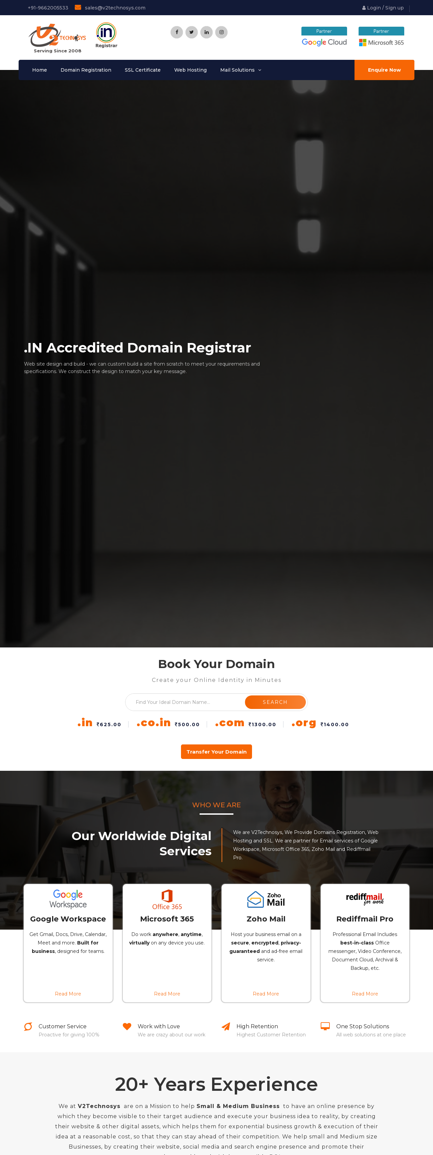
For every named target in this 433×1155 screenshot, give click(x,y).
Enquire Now (384, 70)
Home (39, 70)
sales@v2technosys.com (110, 7)
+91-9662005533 (47, 8)
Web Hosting (190, 70)
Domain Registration (86, 70)
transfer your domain (216, 751)
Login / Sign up (383, 8)
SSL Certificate (143, 70)
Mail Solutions (237, 70)
